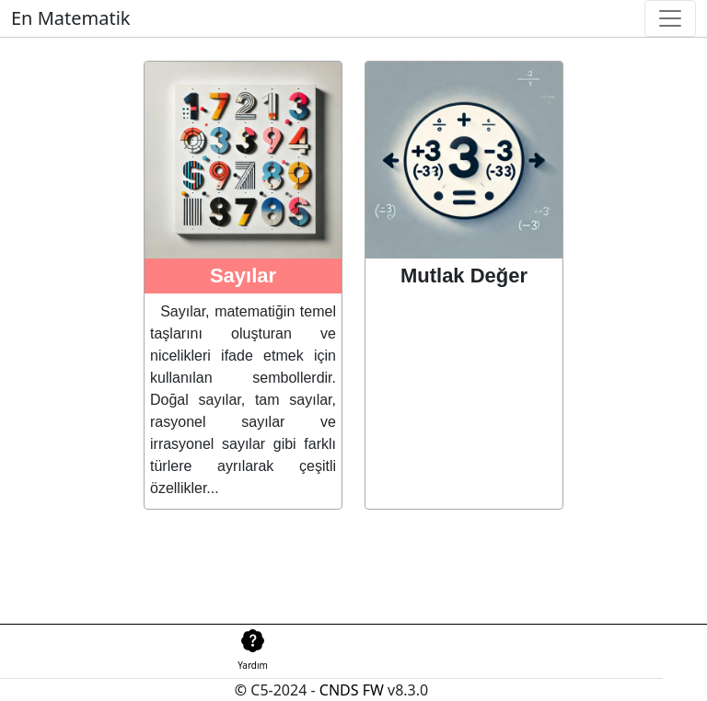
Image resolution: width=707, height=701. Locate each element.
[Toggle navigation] (670, 18)
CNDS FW (351, 690)
